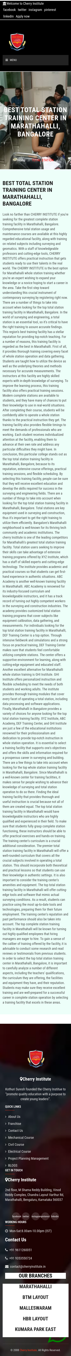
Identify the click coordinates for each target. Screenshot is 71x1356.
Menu (11, 60)
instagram (35, 10)
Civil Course (14, 1144)
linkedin (8, 16)
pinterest (50, 10)
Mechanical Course (19, 1138)
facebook (9, 10)
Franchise (13, 1124)
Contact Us (14, 1131)
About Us (12, 1117)
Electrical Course (18, 1151)
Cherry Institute (28, 1350)
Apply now (23, 16)
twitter (22, 10)
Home (21, 160)
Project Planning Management (27, 1158)
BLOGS (11, 1165)
